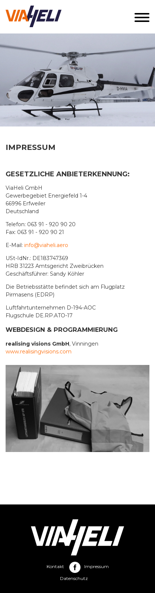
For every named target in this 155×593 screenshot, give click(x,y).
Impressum (96, 566)
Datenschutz (74, 578)
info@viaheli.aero (46, 245)
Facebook (74, 567)
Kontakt (55, 566)
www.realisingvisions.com (39, 351)
